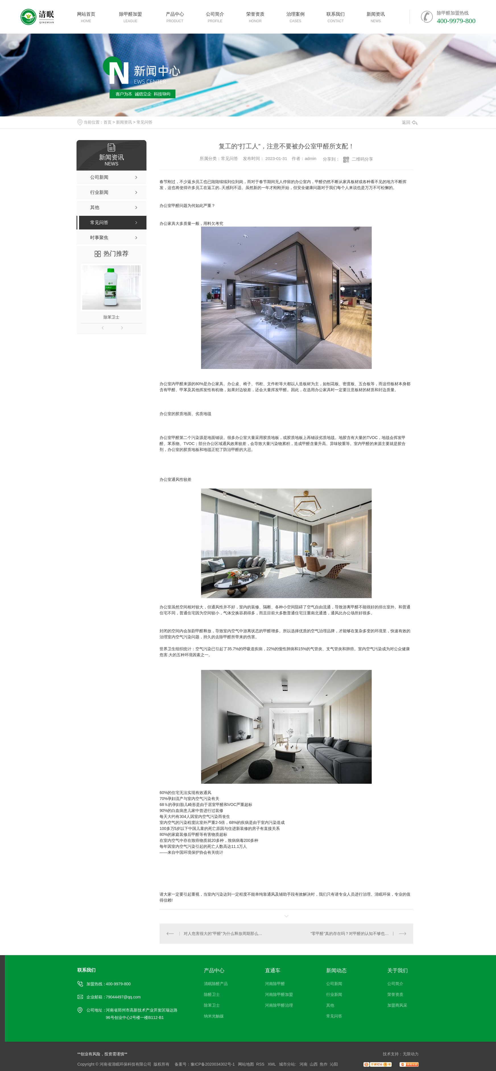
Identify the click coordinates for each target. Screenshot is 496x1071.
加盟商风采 (397, 1005)
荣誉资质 (395, 994)
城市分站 (287, 1064)
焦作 (324, 1064)
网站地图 (246, 1064)
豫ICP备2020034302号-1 (213, 1064)
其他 (330, 1005)
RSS (261, 1064)
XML (272, 1064)
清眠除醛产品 (216, 983)
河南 (303, 1064)
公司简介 (395, 983)
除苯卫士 (111, 317)
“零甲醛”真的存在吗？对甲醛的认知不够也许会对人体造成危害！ (358, 933)
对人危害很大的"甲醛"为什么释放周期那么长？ (223, 933)
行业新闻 (334, 994)
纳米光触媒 (214, 1016)
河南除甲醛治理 (279, 1005)
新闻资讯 (124, 122)
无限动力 (411, 1054)
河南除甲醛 (275, 983)
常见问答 (144, 122)
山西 (314, 1064)
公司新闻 (334, 983)
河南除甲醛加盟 (279, 994)
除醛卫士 (212, 994)
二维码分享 (362, 159)
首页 (107, 122)
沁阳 (334, 1064)
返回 (409, 122)
